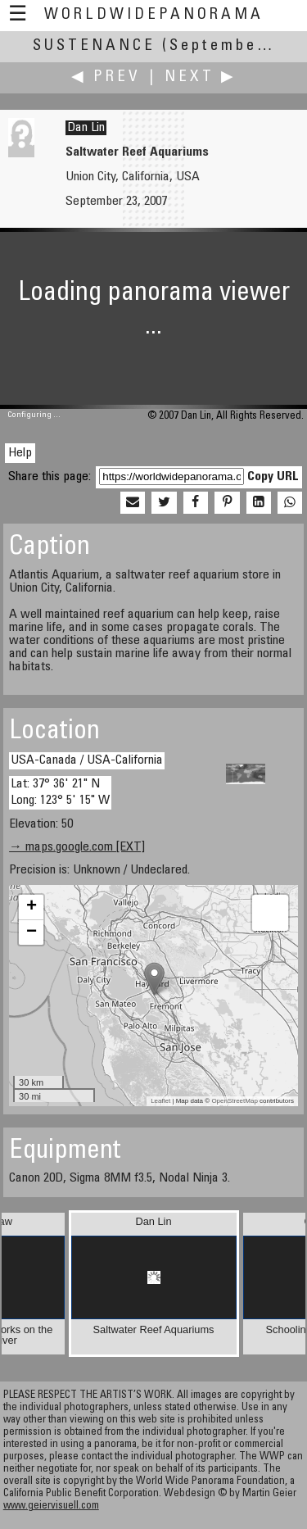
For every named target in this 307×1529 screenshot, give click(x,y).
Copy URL (273, 476)
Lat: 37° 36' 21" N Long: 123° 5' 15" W (60, 792)
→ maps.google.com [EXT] (77, 847)
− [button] (31, 932)
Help (20, 453)
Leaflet (160, 1101)
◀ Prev (106, 77)
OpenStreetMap (234, 1101)
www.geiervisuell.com (51, 1506)
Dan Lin (86, 127)
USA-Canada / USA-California (87, 760)
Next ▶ (201, 77)
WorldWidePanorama (154, 15)
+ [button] (31, 907)
